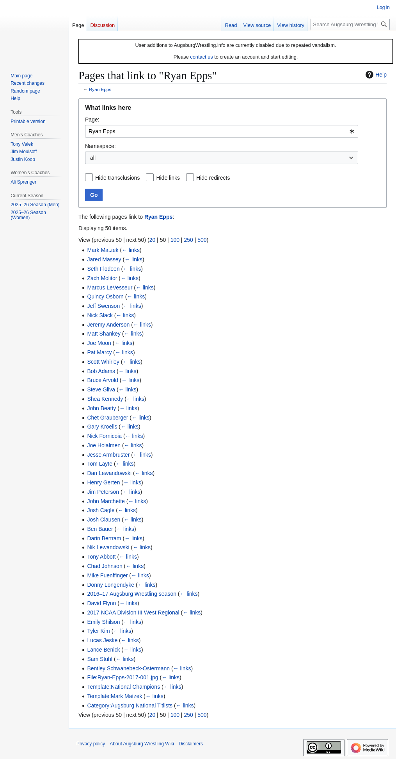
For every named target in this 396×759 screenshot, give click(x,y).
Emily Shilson (103, 622)
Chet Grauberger (107, 417)
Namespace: (100, 146)
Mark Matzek (102, 250)
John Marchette (106, 501)
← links (131, 250)
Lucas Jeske (102, 640)
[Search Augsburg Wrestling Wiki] (350, 24)
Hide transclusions (117, 178)
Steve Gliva (101, 389)
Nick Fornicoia (104, 436)
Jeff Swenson (103, 306)
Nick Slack (99, 315)
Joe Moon (99, 343)
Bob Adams (101, 371)
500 (201, 240)
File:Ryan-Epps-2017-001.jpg (122, 677)
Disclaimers (191, 743)
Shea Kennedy (105, 399)
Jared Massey (104, 259)
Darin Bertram (104, 538)
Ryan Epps (100, 89)
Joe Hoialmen (104, 445)
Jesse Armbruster (108, 455)
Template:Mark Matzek (114, 696)
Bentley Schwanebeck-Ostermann (128, 668)
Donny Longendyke (110, 585)
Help (375, 75)
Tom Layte (99, 464)
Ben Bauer (100, 529)
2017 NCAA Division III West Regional (133, 612)
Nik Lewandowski (108, 547)
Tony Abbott (101, 557)
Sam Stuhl (99, 659)
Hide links (168, 178)
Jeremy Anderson (108, 324)
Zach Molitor (102, 278)
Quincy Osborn (105, 296)
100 (174, 240)
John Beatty (101, 408)
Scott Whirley (103, 362)
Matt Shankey (104, 333)
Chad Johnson (104, 566)
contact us (201, 57)
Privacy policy (90, 743)
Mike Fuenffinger (107, 575)
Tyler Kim (98, 631)
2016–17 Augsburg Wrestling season (131, 594)
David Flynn (101, 603)
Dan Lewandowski (109, 473)
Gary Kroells (102, 426)
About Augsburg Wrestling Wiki (142, 743)
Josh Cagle (100, 510)
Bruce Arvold (102, 380)
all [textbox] (93, 158)
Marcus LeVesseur (109, 287)
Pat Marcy (99, 352)
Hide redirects (213, 178)
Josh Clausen (103, 519)
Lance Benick (103, 649)
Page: (92, 119)
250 (188, 240)
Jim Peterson (103, 492)
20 (152, 240)
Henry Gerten (103, 482)
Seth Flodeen (103, 269)
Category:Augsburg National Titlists (129, 705)
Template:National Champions (123, 687)
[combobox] (221, 131)
